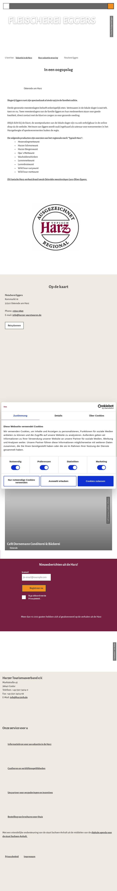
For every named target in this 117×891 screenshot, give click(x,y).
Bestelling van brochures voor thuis (25, 817)
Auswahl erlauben (58, 481)
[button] (103, 6)
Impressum (29, 856)
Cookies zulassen (95, 481)
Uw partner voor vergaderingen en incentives (30, 792)
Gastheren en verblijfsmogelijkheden (26, 768)
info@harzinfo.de (19, 697)
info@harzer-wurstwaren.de (26, 315)
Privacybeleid (12, 856)
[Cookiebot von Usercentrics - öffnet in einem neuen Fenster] (100, 406)
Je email (25, 572)
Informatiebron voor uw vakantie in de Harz (29, 744)
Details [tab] (58, 415)
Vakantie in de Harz (24, 58)
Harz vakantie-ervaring (48, 58)
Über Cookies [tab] (96, 415)
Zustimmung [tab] (20, 415)
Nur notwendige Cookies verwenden (21, 481)
